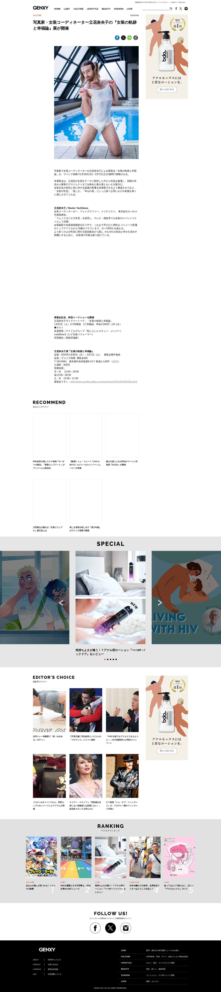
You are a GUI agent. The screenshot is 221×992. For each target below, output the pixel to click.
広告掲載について (47, 974)
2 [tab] (107, 659)
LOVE (129, 9)
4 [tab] (113, 659)
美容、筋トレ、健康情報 (143, 969)
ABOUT (174, 2)
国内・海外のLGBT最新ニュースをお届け (150, 950)
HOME (57, 9)
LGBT (67, 9)
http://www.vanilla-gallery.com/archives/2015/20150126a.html (104, 382)
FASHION (118, 9)
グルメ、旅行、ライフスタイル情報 (147, 963)
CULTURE (78, 9)
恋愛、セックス (140, 981)
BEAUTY (106, 9)
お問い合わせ (45, 964)
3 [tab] (110, 659)
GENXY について (47, 960)
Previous (61, 603)
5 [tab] (116, 659)
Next (160, 603)
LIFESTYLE (92, 9)
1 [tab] (105, 659)
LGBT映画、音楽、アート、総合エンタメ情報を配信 (154, 957)
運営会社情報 (45, 969)
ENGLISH (182, 2)
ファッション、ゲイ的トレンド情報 (147, 975)
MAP (115, 361)
